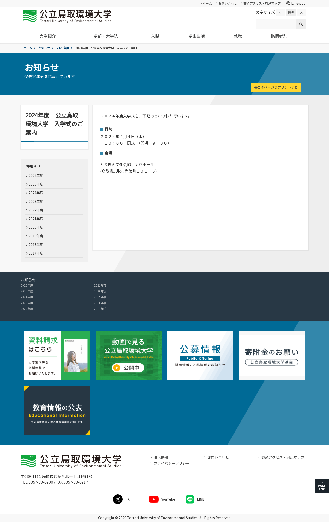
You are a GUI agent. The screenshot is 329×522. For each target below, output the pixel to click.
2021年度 (36, 218)
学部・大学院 (106, 36)
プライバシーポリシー (172, 463)
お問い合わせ (227, 3)
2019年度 (36, 235)
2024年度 (36, 192)
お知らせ (44, 48)
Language (296, 3)
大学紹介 (48, 36)
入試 (155, 36)
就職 (238, 36)
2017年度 (36, 253)
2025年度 (36, 184)
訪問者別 (279, 36)
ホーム (207, 3)
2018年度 (36, 244)
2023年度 (63, 48)
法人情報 (161, 457)
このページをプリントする (276, 87)
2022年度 (36, 210)
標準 (291, 12)
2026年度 (36, 175)
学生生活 (196, 36)
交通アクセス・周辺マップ (262, 3)
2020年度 (36, 227)
